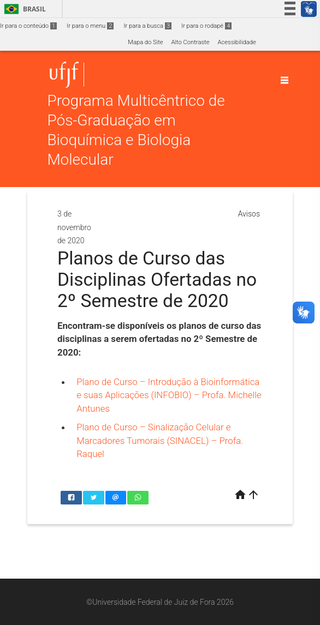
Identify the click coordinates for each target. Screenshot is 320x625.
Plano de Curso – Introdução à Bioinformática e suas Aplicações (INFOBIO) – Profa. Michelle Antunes (168, 395)
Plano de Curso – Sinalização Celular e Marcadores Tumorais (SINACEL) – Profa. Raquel (159, 440)
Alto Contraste (190, 42)
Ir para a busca (147, 25)
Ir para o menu (90, 25)
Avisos (249, 213)
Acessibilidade (236, 42)
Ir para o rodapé (206, 25)
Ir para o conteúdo (28, 25)
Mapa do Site (145, 42)
